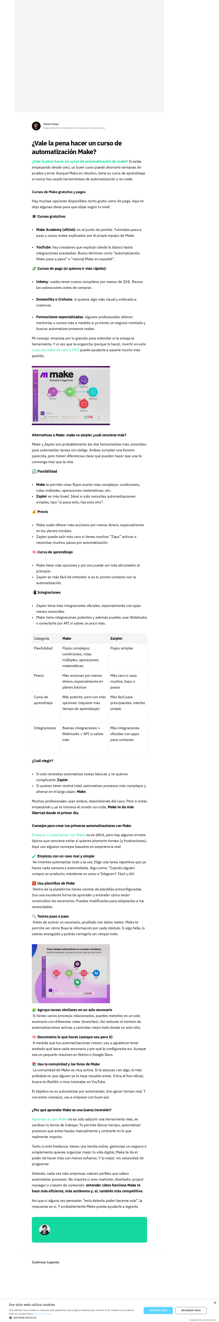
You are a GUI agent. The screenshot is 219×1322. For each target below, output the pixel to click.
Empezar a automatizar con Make (58, 837)
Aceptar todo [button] (158, 1310)
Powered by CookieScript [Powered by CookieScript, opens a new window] (202, 1320)
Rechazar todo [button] (191, 1310)
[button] (73, 1317)
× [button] (215, 1303)
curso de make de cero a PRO (55, 352)
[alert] (109, 1310)
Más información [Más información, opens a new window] (43, 1313)
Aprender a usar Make (49, 1121)
